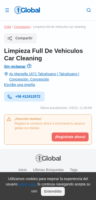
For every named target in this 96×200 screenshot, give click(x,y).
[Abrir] (7, 10)
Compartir (20, 38)
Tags (74, 170)
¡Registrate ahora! (70, 137)
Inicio (22, 170)
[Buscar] (89, 10)
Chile (7, 27)
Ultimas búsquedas (48, 170)
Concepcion (22, 27)
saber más (26, 184)
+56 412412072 (23, 96)
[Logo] (27, 10)
